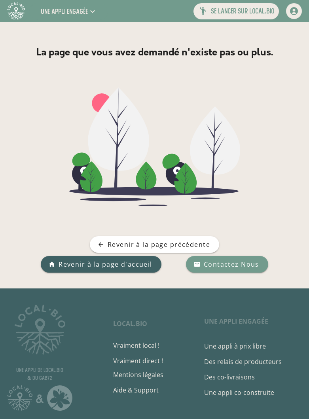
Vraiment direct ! (138, 360)
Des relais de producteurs (243, 361)
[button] (68, 11)
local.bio (130, 323)
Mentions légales (138, 374)
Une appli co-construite (239, 392)
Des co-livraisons (229, 377)
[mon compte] (294, 11)
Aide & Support (136, 390)
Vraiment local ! (136, 345)
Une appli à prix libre (235, 346)
